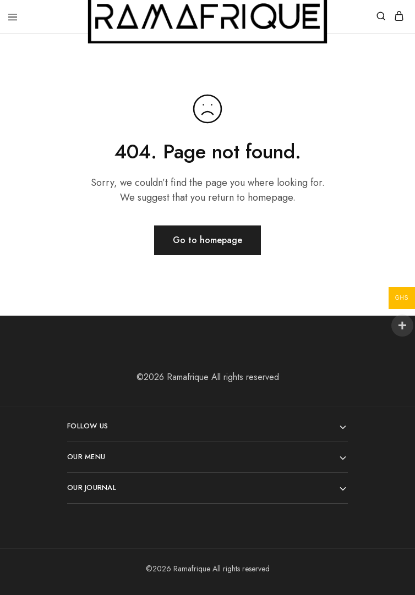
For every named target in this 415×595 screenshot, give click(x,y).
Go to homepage (207, 240)
